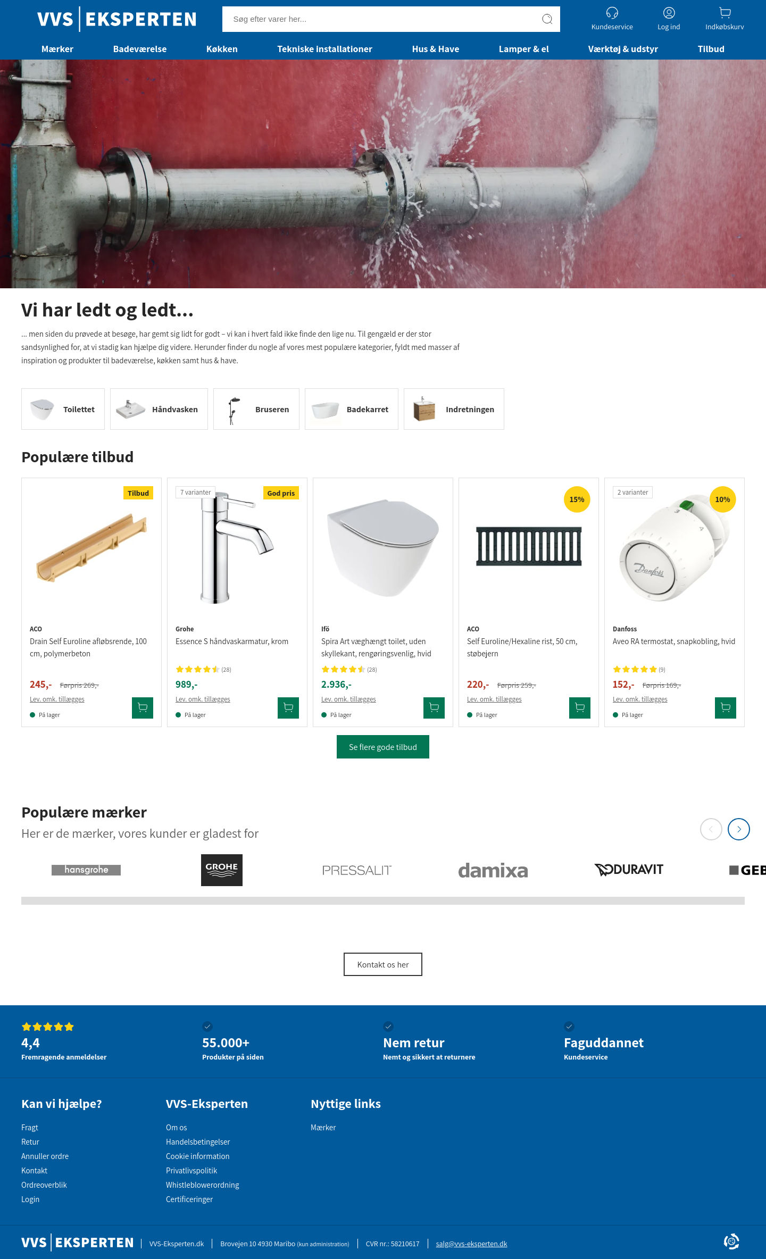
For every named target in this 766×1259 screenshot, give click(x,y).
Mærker (57, 49)
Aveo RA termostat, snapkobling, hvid (674, 641)
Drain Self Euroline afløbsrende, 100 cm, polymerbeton (88, 647)
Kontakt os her (383, 964)
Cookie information (198, 1156)
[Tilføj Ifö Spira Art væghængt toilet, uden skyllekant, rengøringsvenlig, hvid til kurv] (434, 708)
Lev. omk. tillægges (57, 699)
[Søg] (547, 19)
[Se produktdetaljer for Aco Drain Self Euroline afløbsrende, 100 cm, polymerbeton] (91, 548)
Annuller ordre (45, 1156)
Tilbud (711, 49)
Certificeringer (189, 1199)
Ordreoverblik (44, 1185)
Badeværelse (139, 49)
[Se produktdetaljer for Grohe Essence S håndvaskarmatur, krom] (237, 548)
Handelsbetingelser (198, 1142)
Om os (176, 1127)
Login (30, 1199)
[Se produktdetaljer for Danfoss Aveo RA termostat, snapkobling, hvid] (674, 548)
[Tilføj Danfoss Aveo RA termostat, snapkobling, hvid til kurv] (725, 708)
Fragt (29, 1127)
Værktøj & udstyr (623, 49)
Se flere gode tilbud (383, 747)
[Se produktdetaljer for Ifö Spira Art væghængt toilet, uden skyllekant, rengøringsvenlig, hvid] (383, 548)
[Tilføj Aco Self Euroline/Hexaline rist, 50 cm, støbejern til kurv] (579, 708)
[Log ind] (669, 19)
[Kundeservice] (612, 19)
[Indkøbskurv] (725, 19)
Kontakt (34, 1170)
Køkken (222, 49)
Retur (30, 1142)
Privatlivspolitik (191, 1170)
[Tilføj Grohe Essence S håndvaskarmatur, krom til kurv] (288, 708)
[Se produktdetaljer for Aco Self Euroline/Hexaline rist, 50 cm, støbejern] (528, 548)
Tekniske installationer (324, 49)
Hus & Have (435, 49)
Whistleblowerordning (202, 1185)
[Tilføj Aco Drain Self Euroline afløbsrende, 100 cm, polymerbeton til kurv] (142, 708)
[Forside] (116, 19)
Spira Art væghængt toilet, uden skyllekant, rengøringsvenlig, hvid (376, 647)
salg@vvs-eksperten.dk (471, 1243)
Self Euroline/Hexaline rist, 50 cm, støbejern (522, 647)
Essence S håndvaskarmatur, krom (232, 641)
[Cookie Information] (731, 1242)
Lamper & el (524, 49)
